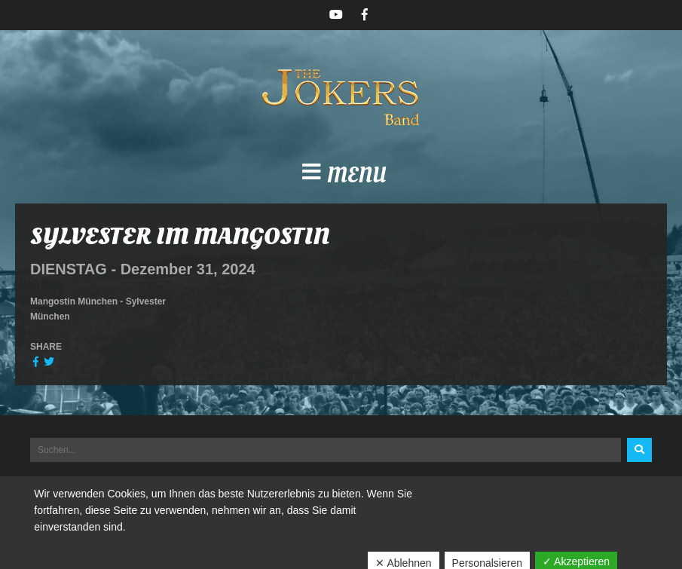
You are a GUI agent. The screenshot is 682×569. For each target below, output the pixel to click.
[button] (341, 176)
